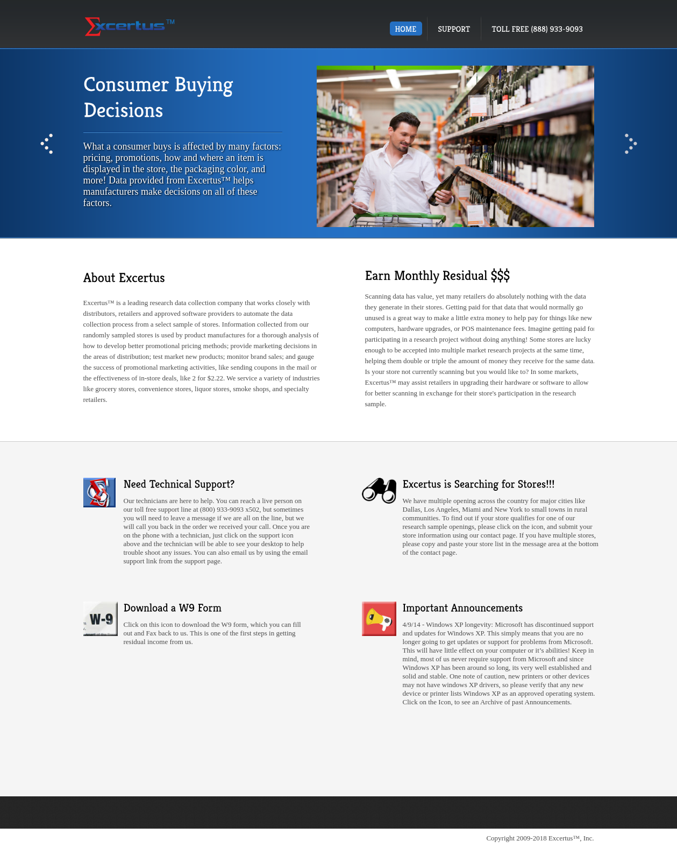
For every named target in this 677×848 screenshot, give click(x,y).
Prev (46, 143)
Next (631, 143)
